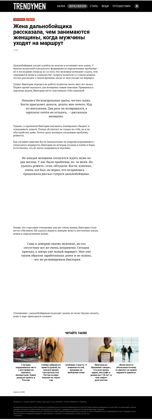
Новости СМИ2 (19, 392)
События (30, 19)
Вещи (105, 6)
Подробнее (83, 401)
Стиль (94, 6)
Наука (61, 6)
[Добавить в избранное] (137, 6)
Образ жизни (77, 6)
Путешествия (121, 6)
